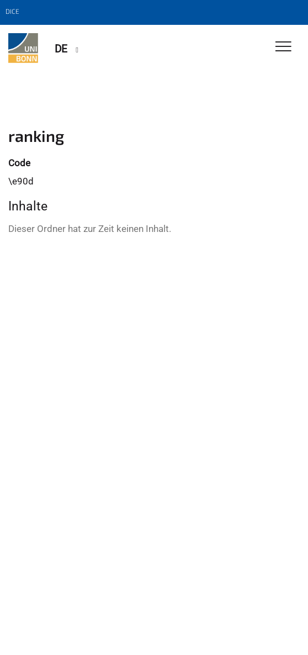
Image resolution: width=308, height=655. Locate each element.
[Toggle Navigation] (283, 47)
